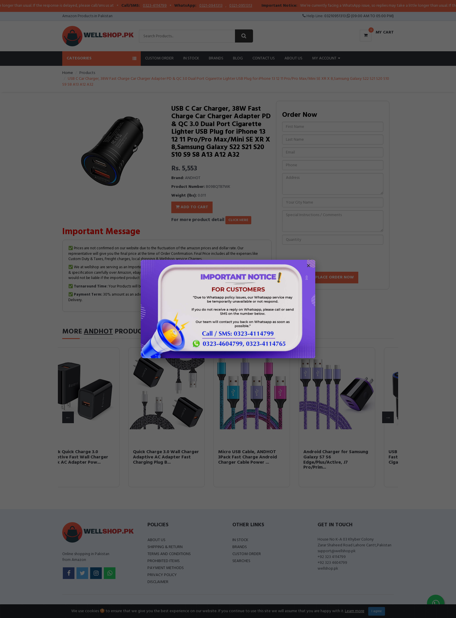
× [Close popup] (309, 266)
